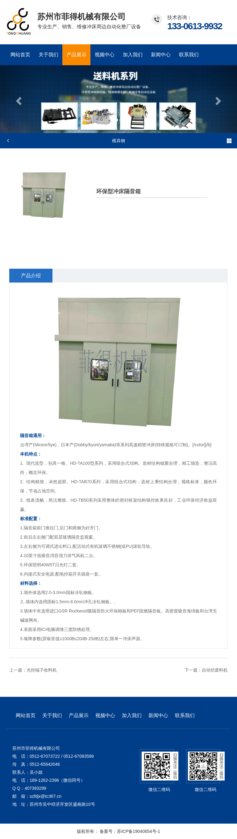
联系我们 (189, 54)
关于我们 (48, 54)
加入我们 (133, 54)
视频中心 (104, 54)
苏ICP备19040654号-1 (138, 831)
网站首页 (20, 54)
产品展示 (76, 54)
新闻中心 (161, 54)
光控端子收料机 (42, 670)
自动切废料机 (215, 670)
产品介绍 (31, 275)
